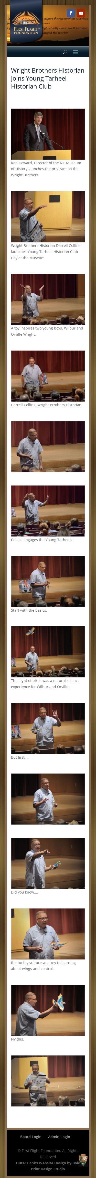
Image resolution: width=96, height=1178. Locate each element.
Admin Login (59, 1136)
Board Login (30, 1136)
